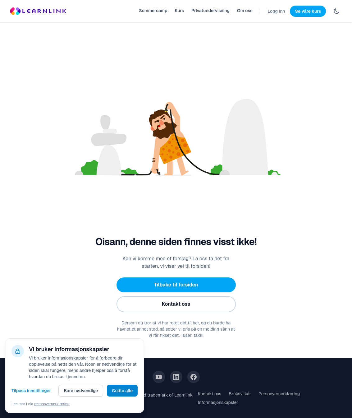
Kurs (179, 10)
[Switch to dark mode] (336, 11)
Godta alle (122, 390)
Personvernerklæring (279, 394)
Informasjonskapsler (218, 402)
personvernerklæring (52, 404)
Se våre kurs (308, 11)
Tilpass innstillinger (31, 390)
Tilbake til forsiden (176, 284)
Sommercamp (153, 10)
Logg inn (276, 11)
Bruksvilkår (240, 394)
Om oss (244, 10)
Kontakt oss (176, 304)
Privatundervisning (210, 10)
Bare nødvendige (81, 390)
